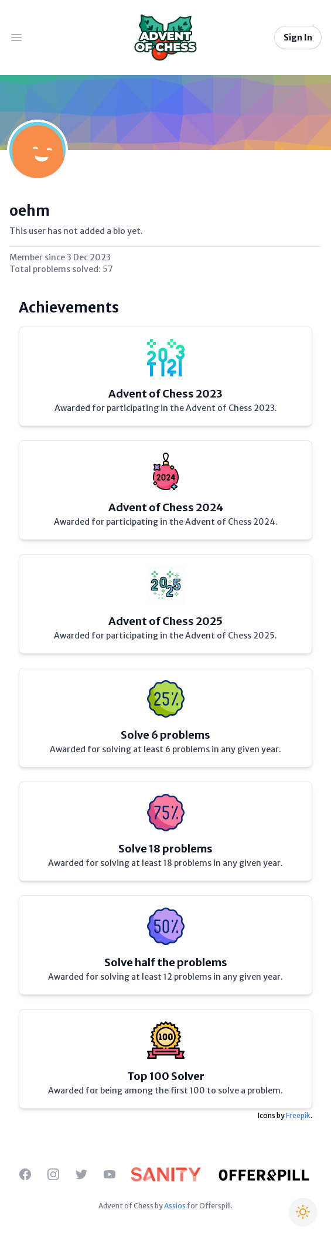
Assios (175, 1205)
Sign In (298, 37)
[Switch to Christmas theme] (303, 1212)
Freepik (298, 1115)
